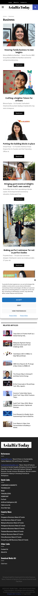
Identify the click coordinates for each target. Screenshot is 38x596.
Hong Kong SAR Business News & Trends (14, 540)
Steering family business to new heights (19, 51)
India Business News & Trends (11, 520)
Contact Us (23, 2)
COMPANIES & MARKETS (9, 485)
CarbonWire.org (6, 459)
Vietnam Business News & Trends (12, 534)
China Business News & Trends (11, 537)
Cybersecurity (5, 505)
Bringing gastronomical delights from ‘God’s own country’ (19, 185)
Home (10, 2)
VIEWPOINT (5, 496)
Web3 (3, 491)
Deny (19, 305)
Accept (19, 300)
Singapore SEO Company (14, 594)
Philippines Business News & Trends (13, 526)
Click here (4, 563)
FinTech (3, 499)
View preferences (19, 311)
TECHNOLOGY (5, 488)
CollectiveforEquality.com (10, 465)
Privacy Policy (13, 315)
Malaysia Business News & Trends (12, 523)
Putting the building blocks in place (19, 144)
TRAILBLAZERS (6, 493)
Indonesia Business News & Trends (12, 528)
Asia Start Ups (5, 508)
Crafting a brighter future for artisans (19, 99)
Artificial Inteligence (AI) (9, 502)
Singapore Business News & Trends (13, 517)
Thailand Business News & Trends (12, 531)
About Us (16, 2)
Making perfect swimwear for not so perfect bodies (19, 251)
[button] (35, 280)
